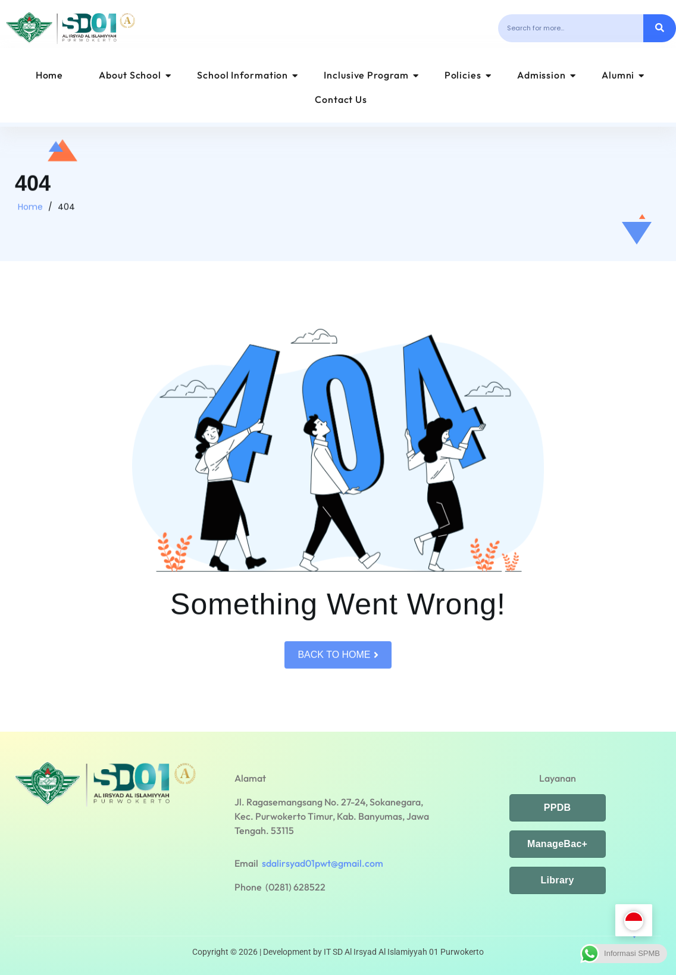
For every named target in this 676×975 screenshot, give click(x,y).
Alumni (623, 75)
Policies (468, 75)
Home (50, 75)
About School (135, 75)
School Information (247, 75)
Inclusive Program (371, 75)
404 (66, 214)
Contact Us (341, 99)
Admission (546, 75)
